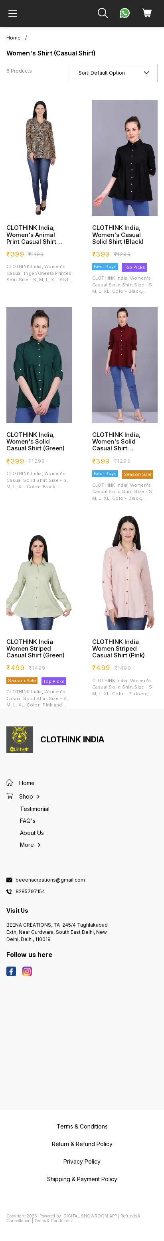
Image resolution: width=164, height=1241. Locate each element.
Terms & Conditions (52, 1220)
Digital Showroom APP (90, 1215)
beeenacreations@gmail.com (50, 880)
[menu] (12, 13)
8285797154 (30, 891)
